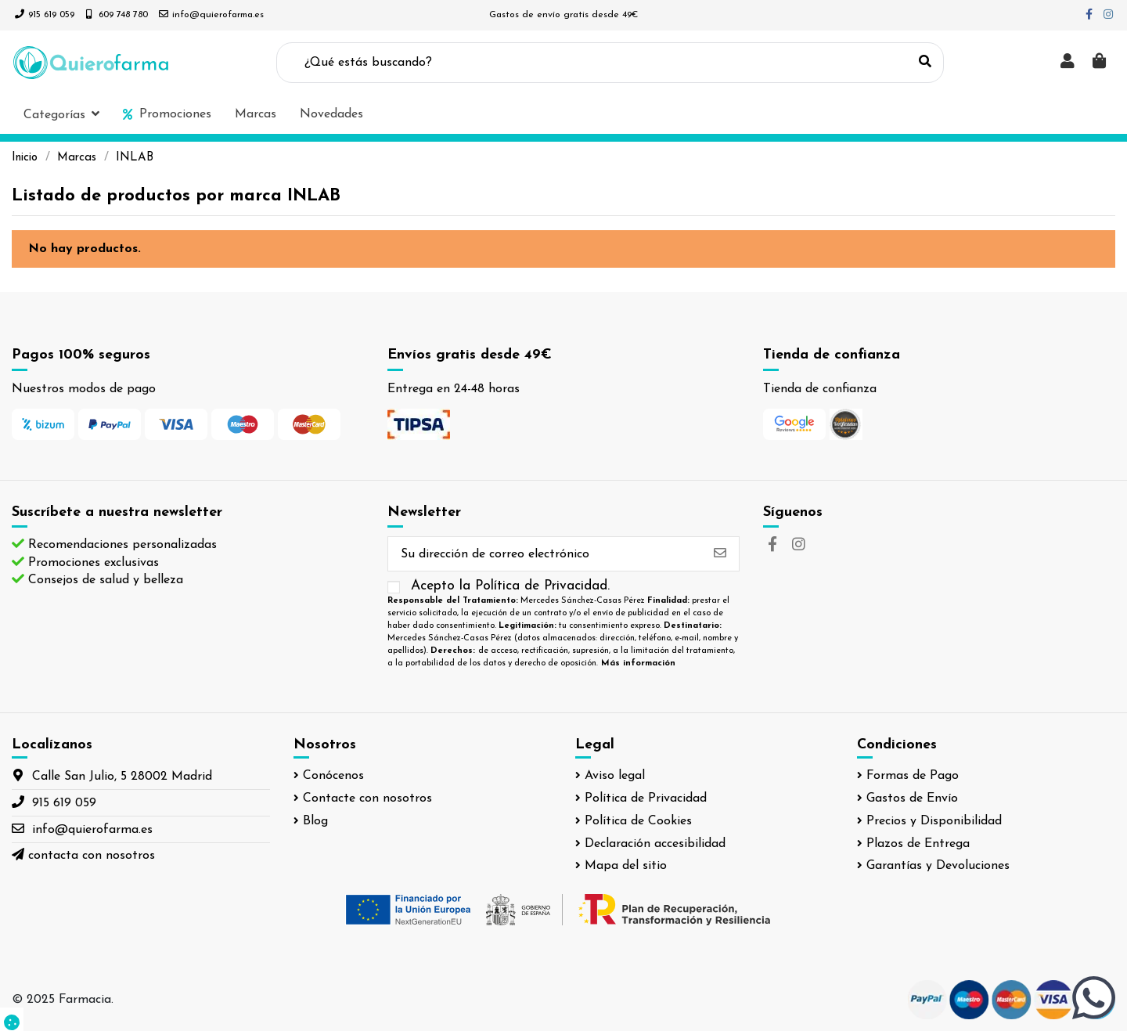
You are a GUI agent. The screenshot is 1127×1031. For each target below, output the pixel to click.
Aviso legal (615, 776)
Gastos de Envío (912, 798)
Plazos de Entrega (918, 844)
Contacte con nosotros (367, 798)
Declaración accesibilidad (655, 844)
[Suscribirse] (720, 554)
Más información (638, 663)
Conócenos (333, 776)
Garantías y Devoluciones (938, 866)
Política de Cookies (638, 821)
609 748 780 (123, 15)
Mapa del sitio (626, 866)
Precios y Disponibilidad (934, 821)
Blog (315, 821)
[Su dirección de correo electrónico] (544, 554)
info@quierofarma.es (218, 15)
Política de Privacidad (646, 798)
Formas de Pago (912, 776)
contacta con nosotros (91, 855)
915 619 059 (51, 15)
